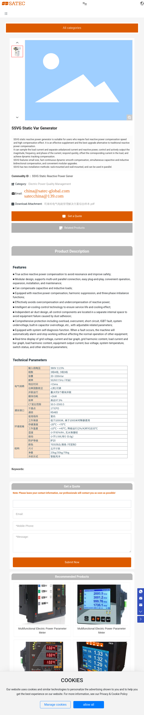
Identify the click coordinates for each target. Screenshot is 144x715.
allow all (88, 704)
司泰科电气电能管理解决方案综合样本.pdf (69, 203)
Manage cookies (55, 704)
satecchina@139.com (43, 196)
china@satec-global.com (47, 190)
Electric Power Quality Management (50, 183)
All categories (72, 27)
